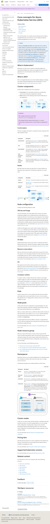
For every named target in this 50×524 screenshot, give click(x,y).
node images (20, 271)
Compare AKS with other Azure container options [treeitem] (8, 21)
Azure (22, 13)
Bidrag (24, 517)
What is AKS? (20, 27)
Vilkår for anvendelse (30, 519)
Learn (18, 13)
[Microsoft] (2, 1)
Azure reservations (41, 234)
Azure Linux (19, 229)
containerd (27, 283)
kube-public (28, 378)
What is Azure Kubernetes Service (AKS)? (32, 83)
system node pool (36, 313)
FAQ (25, 390)
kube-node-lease (29, 375)
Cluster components (22, 29)
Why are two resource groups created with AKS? (30, 345)
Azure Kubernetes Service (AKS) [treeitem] (8, 17)
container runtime (30, 186)
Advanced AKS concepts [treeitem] (7, 30)
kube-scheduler (34, 149)
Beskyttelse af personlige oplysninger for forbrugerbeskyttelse (12, 519)
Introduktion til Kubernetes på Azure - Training (26, 495)
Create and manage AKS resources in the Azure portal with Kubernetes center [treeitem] (9, 40)
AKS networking (23, 467)
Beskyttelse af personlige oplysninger (33, 517)
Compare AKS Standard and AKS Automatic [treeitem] (9, 33)
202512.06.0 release (41, 49)
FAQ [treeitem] (3, 69)
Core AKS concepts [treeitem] (7, 29)
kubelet (28, 180)
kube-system (28, 383)
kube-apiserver (34, 140)
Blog (20, 517)
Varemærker (37, 519)
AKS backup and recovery (25, 474)
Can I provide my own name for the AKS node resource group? (33, 347)
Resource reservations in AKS (39, 258)
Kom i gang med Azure (43, 4)
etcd (40, 145)
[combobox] (8, 15)
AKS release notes (39, 61)
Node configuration (22, 31)
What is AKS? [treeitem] (4, 18)
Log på (47, 1)
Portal (36, 4)
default (27, 371)
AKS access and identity (25, 463)
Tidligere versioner (14, 517)
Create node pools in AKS (34, 325)
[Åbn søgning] (44, 2)
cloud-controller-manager (42, 159)
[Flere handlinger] (48, 13)
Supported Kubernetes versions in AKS (37, 453)
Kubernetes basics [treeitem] (6, 25)
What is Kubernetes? (22, 26)
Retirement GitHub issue (32, 57)
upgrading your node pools (32, 54)
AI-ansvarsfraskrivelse (5, 517)
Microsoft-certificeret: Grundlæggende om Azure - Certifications (29, 502)
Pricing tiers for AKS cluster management (37, 446)
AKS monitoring (23, 472)
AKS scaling (22, 470)
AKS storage (22, 468)
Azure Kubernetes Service (29, 13)
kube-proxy (29, 182)
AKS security (22, 465)
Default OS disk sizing (43, 246)
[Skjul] (14, 12)
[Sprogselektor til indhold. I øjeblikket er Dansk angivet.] (3, 515)
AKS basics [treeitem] (5, 27)
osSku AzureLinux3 (37, 56)
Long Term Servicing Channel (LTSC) (30, 268)
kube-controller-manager (39, 154)
